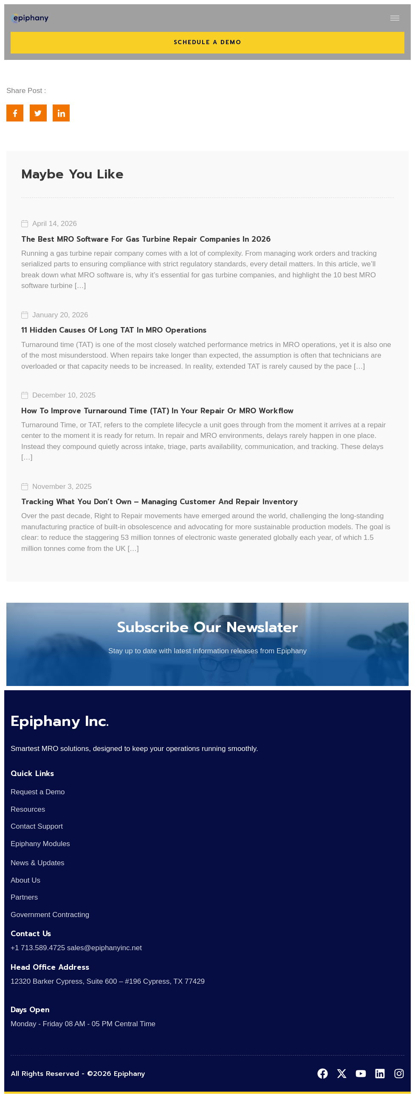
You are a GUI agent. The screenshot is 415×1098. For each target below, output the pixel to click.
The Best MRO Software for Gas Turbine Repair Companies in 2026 (146, 239)
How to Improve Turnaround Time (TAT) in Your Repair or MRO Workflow (157, 410)
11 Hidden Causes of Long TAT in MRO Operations (113, 330)
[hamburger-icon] (394, 18)
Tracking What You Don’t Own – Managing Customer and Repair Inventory (159, 501)
